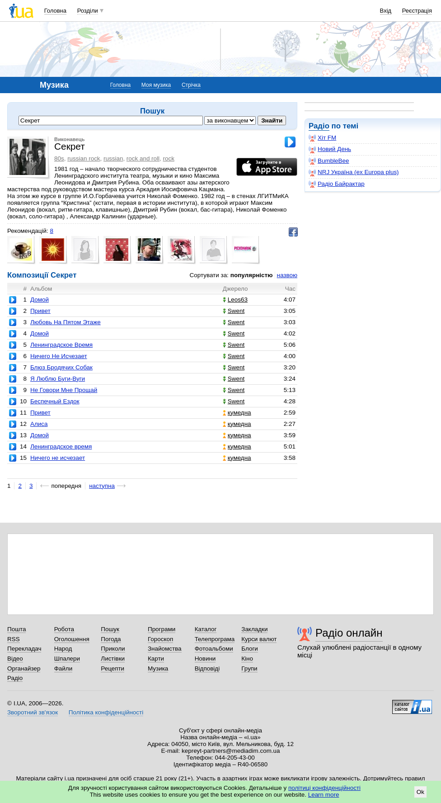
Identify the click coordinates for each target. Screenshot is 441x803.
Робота (64, 629)
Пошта (16, 629)
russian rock (83, 158)
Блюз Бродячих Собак (61, 367)
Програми (161, 629)
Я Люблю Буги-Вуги (57, 378)
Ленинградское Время (61, 344)
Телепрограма (215, 639)
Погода (111, 639)
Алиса (39, 423)
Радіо (319, 126)
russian (113, 158)
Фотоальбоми (214, 648)
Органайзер (23, 668)
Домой (39, 299)
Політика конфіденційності (106, 712)
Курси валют (259, 639)
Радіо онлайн (349, 633)
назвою (287, 275)
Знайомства (165, 648)
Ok (420, 792)
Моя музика (156, 85)
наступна (102, 485)
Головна (55, 10)
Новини (205, 658)
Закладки (254, 629)
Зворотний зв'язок (32, 712)
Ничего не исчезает (57, 457)
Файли (63, 668)
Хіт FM (322, 138)
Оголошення (71, 639)
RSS (13, 639)
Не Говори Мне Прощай (63, 390)
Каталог (206, 629)
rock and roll (143, 158)
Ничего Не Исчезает (58, 356)
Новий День (330, 149)
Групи (249, 668)
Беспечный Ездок (55, 401)
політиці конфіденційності (324, 787)
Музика (158, 668)
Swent (233, 310)
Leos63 (235, 299)
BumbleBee (329, 161)
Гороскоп (160, 639)
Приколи (113, 648)
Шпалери (67, 658)
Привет (40, 310)
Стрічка (191, 85)
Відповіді (207, 668)
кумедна (237, 412)
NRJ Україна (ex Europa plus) (354, 172)
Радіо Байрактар (337, 184)
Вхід (386, 10)
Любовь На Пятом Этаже (65, 322)
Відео (15, 658)
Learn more (323, 794)
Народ (63, 648)
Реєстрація (417, 10)
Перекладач (24, 648)
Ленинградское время (61, 446)
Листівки (113, 658)
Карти (156, 658)
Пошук (110, 629)
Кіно (247, 658)
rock (168, 158)
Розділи (87, 10)
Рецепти (112, 668)
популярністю (251, 275)
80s (59, 158)
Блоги (249, 648)
